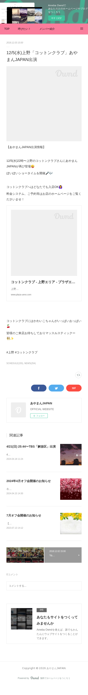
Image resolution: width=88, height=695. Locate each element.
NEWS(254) (30, 372)
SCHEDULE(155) (14, 372)
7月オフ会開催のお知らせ (23, 524)
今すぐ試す (56, 18)
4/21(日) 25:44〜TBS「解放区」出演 (31, 455)
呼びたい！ (24, 28)
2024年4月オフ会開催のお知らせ (28, 489)
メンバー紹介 (47, 28)
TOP (6, 28)
